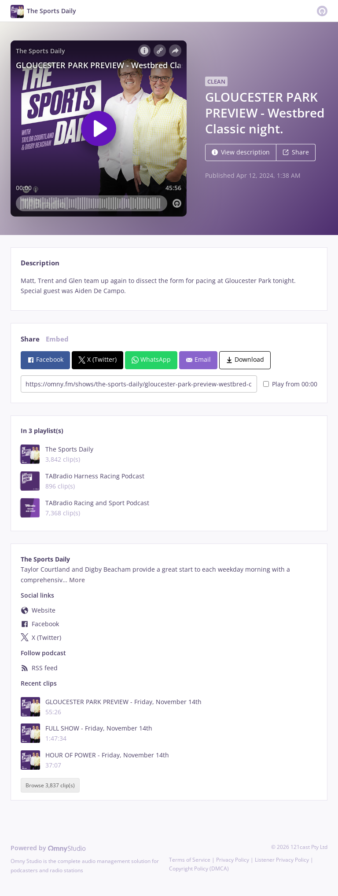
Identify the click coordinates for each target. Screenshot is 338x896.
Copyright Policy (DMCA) (199, 868)
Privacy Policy (232, 859)
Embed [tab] (57, 339)
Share (296, 152)
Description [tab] (40, 263)
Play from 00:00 (290, 384)
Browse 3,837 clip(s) (50, 785)
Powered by (48, 848)
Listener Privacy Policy (282, 859)
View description (241, 152)
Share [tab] (30, 339)
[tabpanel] (169, 286)
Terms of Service (189, 859)
